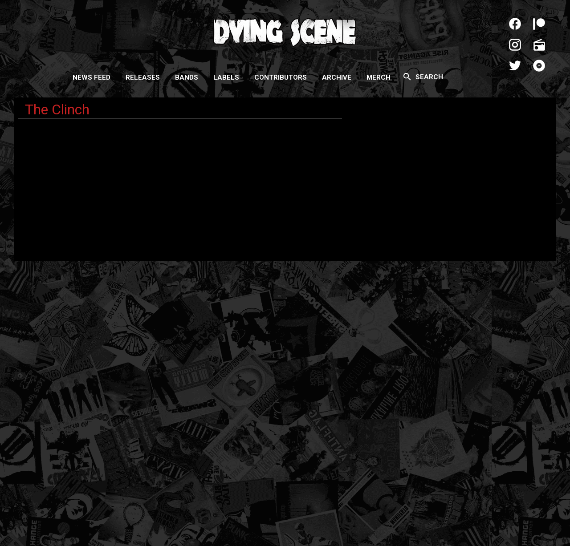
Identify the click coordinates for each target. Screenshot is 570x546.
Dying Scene (285, 31)
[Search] (407, 76)
